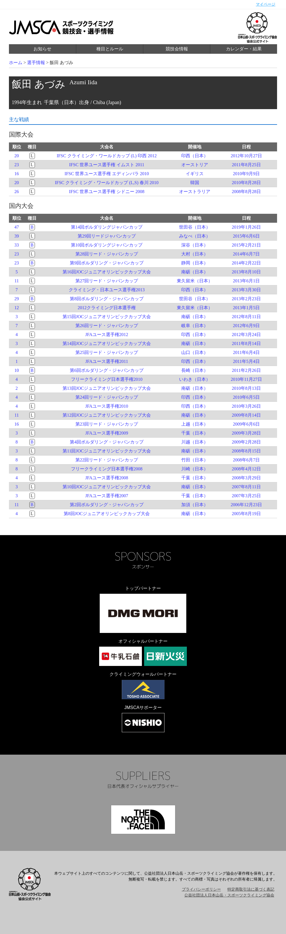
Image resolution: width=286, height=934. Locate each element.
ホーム (15, 62)
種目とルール (109, 48)
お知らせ (42, 48)
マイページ (265, 4)
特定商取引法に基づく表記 (250, 889)
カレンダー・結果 (244, 48)
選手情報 (36, 62)
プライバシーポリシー (201, 889)
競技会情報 (177, 48)
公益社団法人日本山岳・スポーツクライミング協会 (229, 895)
